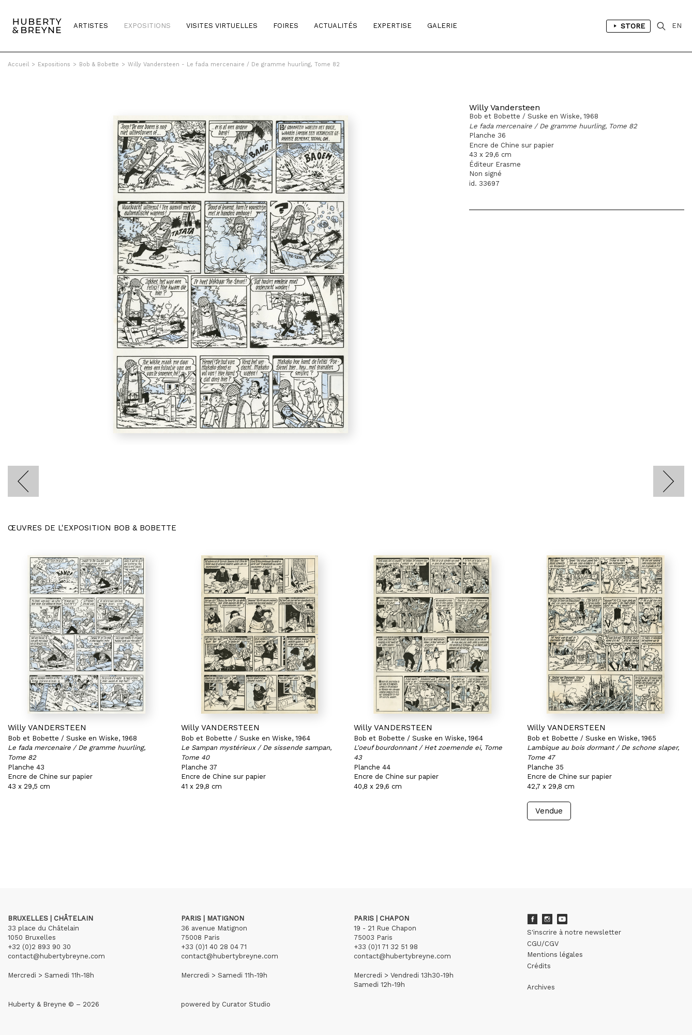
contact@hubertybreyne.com (56, 956)
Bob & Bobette (99, 64)
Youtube (562, 919)
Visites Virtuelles (222, 25)
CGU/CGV (543, 944)
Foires (285, 25)
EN (677, 25)
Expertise (392, 25)
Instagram (547, 919)
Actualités (335, 25)
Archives (541, 987)
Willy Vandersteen (504, 107)
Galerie (442, 25)
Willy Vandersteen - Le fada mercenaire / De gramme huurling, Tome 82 (234, 64)
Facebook (532, 919)
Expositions (147, 25)
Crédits (539, 966)
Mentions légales (555, 954)
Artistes (90, 25)
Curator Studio (246, 1004)
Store (628, 26)
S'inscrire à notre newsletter (574, 932)
